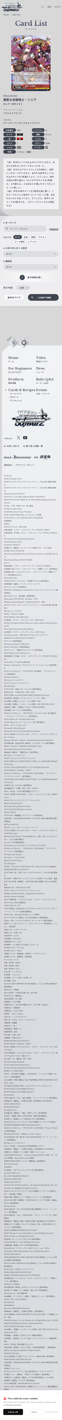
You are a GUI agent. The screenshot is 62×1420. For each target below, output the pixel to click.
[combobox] (31, 254)
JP (42, 7)
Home (6, 15)
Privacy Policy (14, 1404)
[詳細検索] (54, 229)
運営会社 (8, 465)
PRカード (14, 397)
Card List (16, 15)
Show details (52, 1411)
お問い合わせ (13, 446)
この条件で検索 (44, 297)
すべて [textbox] (9, 253)
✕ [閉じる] (58, 1393)
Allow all (13, 1411)
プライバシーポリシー (25, 465)
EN (49, 7)
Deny (34, 1411)
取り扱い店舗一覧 (34, 446)
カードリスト (16, 393)
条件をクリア (14, 297)
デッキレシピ (16, 400)
